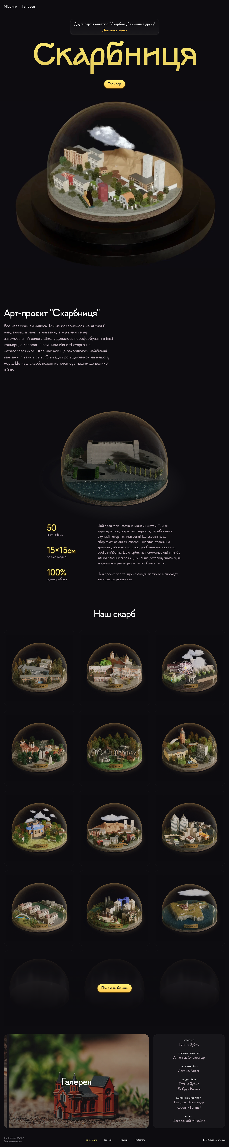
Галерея (28, 6)
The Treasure (90, 1139)
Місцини (10, 6)
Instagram (140, 1139)
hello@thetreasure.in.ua (214, 1139)
